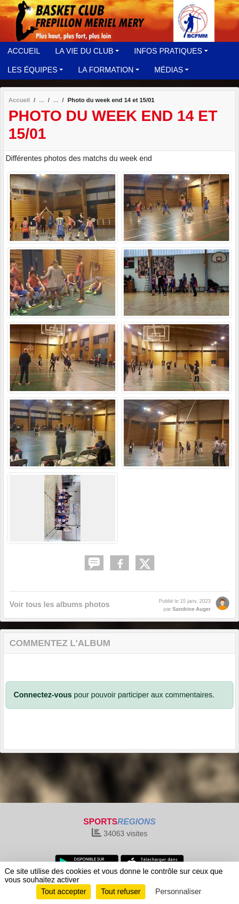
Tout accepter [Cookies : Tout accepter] (63, 892)
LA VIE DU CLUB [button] (84, 51)
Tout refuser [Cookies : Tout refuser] (120, 892)
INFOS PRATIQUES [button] (168, 51)
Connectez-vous (43, 695)
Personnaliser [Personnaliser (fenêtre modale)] (178, 892)
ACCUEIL (24, 51)
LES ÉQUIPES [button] (32, 70)
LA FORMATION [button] (106, 70)
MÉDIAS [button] (168, 70)
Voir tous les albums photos (59, 604)
